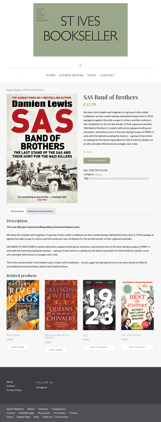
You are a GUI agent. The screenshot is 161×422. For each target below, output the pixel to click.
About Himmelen (15, 408)
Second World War (116, 178)
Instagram (41, 387)
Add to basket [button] (99, 347)
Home (51, 75)
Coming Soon (59, 408)
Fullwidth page (26, 412)
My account (44, 412)
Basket (31, 408)
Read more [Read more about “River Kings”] (17, 347)
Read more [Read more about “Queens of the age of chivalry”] (56, 350)
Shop (91, 75)
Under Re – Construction (55, 416)
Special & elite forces (138, 178)
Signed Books (71, 75)
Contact (107, 75)
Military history (98, 178)
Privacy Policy (14, 390)
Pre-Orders (60, 412)
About (10, 381)
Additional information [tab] (40, 211)
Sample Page (23, 416)
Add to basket (96, 161)
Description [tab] (17, 211)
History (17, 89)
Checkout (43, 408)
